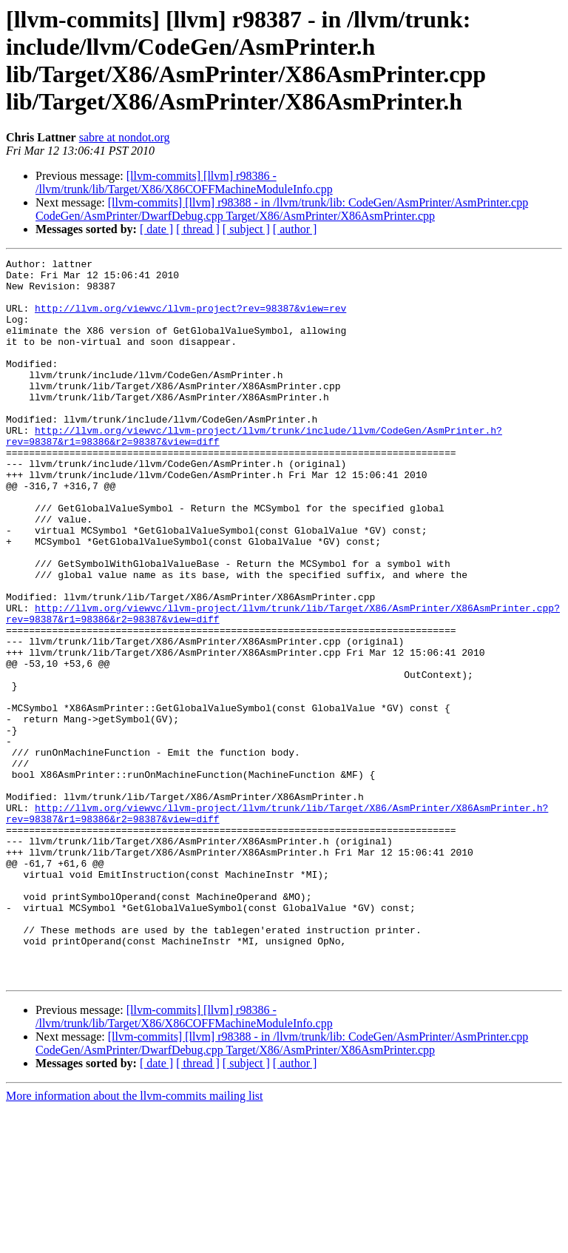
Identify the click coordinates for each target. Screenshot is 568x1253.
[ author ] (295, 229)
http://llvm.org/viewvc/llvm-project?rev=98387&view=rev (190, 319)
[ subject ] (246, 229)
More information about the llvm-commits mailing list (134, 1240)
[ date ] (156, 229)
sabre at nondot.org (124, 137)
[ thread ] (198, 229)
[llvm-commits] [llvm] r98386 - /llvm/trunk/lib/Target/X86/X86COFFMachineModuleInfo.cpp (184, 182)
